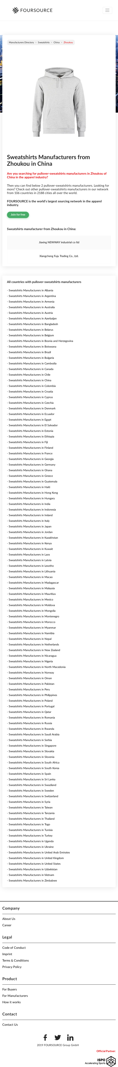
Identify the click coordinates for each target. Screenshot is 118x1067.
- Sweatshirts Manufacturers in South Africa (33, 762)
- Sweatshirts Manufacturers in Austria (30, 313)
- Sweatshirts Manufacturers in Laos (28, 554)
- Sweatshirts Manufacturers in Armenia (30, 301)
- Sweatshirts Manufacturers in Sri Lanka (31, 779)
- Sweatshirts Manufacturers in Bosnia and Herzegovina (40, 341)
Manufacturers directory (21, 42)
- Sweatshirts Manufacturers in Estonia (30, 431)
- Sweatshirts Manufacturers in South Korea (33, 768)
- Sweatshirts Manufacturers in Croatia (30, 391)
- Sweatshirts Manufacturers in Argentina (31, 296)
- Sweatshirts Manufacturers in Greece (30, 476)
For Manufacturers (15, 995)
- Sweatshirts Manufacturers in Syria (28, 802)
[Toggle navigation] (107, 10)
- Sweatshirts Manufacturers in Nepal (29, 639)
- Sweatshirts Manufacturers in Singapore (31, 745)
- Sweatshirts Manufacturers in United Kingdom (35, 858)
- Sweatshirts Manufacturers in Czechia (30, 403)
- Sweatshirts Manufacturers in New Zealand (33, 650)
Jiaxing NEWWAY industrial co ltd (59, 242)
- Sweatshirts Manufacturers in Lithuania (31, 571)
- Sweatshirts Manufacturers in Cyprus (30, 397)
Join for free (18, 214)
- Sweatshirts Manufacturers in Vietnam (30, 875)
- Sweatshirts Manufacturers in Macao (30, 577)
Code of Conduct (14, 947)
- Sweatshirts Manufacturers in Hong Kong (32, 493)
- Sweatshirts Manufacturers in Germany (31, 464)
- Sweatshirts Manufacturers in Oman (29, 678)
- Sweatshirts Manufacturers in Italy (28, 521)
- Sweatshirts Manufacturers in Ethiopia (30, 436)
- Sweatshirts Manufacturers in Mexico (30, 599)
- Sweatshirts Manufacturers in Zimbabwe (32, 880)
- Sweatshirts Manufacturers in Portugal (30, 706)
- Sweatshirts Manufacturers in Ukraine (30, 847)
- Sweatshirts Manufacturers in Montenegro (33, 616)
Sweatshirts (44, 42)
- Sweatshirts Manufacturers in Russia (29, 723)
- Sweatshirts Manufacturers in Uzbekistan (32, 869)
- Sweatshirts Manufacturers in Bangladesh (32, 324)
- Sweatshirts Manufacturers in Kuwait (30, 549)
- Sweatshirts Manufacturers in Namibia (30, 633)
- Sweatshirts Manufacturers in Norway (30, 672)
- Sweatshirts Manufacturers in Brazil (29, 352)
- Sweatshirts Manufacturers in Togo (28, 824)
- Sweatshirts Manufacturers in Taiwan (30, 807)
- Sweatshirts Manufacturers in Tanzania (31, 813)
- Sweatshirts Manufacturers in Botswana (31, 346)
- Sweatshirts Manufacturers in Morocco (31, 622)
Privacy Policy (11, 967)
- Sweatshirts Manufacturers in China (29, 380)
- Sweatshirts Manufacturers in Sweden (30, 790)
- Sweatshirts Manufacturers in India (28, 504)
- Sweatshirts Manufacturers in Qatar (29, 712)
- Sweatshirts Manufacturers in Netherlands (33, 644)
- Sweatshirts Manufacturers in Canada (30, 369)
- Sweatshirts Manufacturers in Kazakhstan (32, 538)
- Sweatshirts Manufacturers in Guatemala (32, 481)
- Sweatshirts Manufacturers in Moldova (31, 605)
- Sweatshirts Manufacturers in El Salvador (32, 425)
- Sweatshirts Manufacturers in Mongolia (31, 611)
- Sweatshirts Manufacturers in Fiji (27, 442)
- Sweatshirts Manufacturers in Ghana (29, 470)
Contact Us (10, 1024)
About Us (8, 918)
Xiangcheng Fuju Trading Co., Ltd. (59, 256)
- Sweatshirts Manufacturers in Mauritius (31, 594)
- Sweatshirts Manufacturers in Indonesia (31, 509)
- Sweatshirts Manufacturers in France (29, 453)
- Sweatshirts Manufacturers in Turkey (29, 835)
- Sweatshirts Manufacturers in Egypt (29, 419)
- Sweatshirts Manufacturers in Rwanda (30, 729)
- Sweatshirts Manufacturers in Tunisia (30, 830)
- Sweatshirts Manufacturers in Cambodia (31, 363)
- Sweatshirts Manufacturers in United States (34, 864)
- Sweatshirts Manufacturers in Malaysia (31, 588)
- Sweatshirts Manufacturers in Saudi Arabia (33, 734)
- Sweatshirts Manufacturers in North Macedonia (36, 667)
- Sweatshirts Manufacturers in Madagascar (33, 582)
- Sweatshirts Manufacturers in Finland (30, 448)
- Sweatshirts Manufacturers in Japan (29, 526)
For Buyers (9, 989)
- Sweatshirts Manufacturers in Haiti (28, 487)
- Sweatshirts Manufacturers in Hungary (31, 498)
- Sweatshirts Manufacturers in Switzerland (32, 796)
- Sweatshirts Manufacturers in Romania (31, 717)
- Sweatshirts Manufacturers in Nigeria (30, 661)
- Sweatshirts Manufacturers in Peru (28, 689)
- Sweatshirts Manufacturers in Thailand (31, 819)
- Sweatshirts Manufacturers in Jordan (30, 532)
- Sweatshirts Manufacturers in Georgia (30, 459)
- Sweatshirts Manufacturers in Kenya (29, 543)
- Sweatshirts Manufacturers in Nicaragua (31, 656)
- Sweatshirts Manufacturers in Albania (30, 290)
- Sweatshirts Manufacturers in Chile (28, 374)
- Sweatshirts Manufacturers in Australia (31, 307)
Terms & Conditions (15, 960)
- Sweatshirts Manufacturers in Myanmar (31, 627)
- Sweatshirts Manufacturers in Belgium (30, 335)
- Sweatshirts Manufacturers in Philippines (32, 695)
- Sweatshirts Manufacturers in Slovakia (30, 751)
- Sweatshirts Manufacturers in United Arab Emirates (38, 852)
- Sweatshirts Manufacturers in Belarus (30, 330)
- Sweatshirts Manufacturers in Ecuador (30, 414)
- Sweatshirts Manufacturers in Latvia (29, 560)
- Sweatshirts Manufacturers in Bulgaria (30, 358)
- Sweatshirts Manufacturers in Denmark (31, 408)
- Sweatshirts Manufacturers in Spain (29, 774)
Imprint (7, 954)
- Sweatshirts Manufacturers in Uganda (30, 841)
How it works (11, 1002)
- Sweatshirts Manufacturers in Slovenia (30, 757)
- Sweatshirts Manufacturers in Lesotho (30, 566)
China (57, 42)
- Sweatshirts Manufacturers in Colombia (31, 386)
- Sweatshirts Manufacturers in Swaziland (31, 785)
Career (6, 925)
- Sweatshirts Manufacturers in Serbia (29, 740)
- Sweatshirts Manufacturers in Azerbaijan (32, 318)
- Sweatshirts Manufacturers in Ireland (30, 515)
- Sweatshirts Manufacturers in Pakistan (30, 684)
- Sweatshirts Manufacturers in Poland (30, 701)
